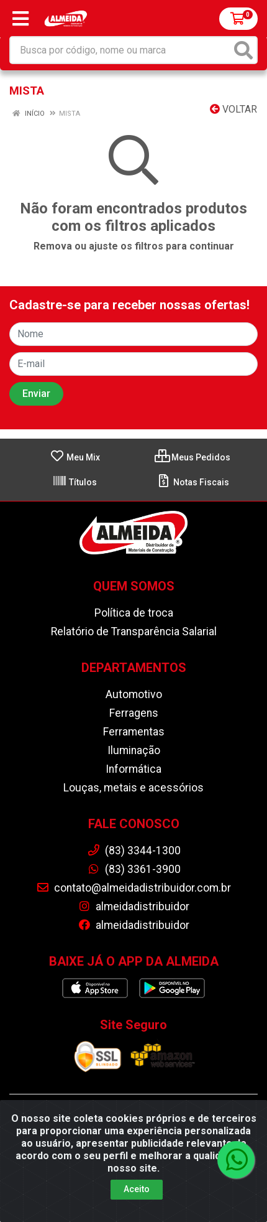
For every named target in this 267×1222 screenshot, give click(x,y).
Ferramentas (134, 731)
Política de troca (133, 613)
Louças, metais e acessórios (133, 787)
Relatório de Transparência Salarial (134, 631)
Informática (133, 769)
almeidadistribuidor (133, 906)
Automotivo (134, 694)
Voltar (233, 109)
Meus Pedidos (192, 457)
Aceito (137, 1189)
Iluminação (133, 750)
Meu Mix (75, 457)
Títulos (74, 482)
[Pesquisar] (243, 50)
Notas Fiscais (192, 482)
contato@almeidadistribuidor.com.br (133, 888)
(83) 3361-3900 (134, 869)
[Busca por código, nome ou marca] (121, 50)
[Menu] (20, 18)
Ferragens (133, 713)
